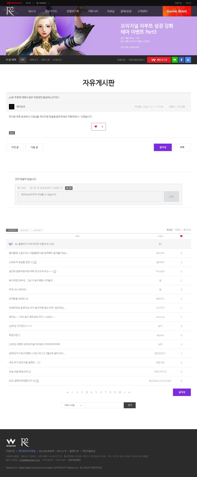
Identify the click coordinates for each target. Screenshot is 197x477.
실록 (160, 344)
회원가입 (178, 3)
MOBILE (43, 3)
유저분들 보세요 (18, 298)
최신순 (169, 229)
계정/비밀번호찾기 (136, 60)
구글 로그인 (188, 60)
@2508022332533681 (160, 380)
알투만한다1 (160, 353)
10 (119, 392)
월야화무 (160, 262)
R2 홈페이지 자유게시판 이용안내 (34, 244)
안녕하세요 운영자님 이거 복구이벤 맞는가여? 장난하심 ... (37, 307)
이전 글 (15, 147)
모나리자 (160, 307)
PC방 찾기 (57, 60)
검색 (130, 405)
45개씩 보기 (37, 230)
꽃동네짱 (160, 362)
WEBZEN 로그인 (159, 60)
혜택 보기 (34, 60)
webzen (14, 3)
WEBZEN (11, 442)
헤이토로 (20, 106)
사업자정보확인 (74, 460)
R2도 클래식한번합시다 (24, 380)
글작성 (163, 147)
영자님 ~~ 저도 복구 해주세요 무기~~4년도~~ (32, 316)
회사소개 (61, 451)
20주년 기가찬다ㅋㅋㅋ (20, 326)
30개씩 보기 (24, 230)
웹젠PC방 (74, 451)
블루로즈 (160, 298)
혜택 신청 (46, 60)
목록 (182, 147)
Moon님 (160, 317)
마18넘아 (160, 271)
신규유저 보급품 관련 (22, 262)
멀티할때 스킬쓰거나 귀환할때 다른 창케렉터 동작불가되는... (39, 253)
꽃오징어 (160, 253)
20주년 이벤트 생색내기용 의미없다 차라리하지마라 (34, 344)
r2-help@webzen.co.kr (29, 460)
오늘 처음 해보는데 (20, 371)
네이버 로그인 (175, 60)
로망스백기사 (160, 371)
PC (30, 3)
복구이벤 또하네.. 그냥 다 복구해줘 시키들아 (31, 280)
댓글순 (178, 229)
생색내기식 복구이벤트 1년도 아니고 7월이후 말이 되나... (37, 353)
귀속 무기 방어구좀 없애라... (24, 362)
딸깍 (160, 326)
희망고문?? (14, 335)
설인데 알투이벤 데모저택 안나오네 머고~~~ (32, 271)
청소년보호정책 (46, 451)
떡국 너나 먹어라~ (18, 289)
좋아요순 (187, 229)
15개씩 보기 (12, 230)
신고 (12, 132)
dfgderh (160, 335)
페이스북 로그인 (181, 60)
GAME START (177, 11)
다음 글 (34, 147)
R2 (11, 11)
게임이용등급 (88, 451)
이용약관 (10, 451)
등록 (171, 196)
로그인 (188, 3)
